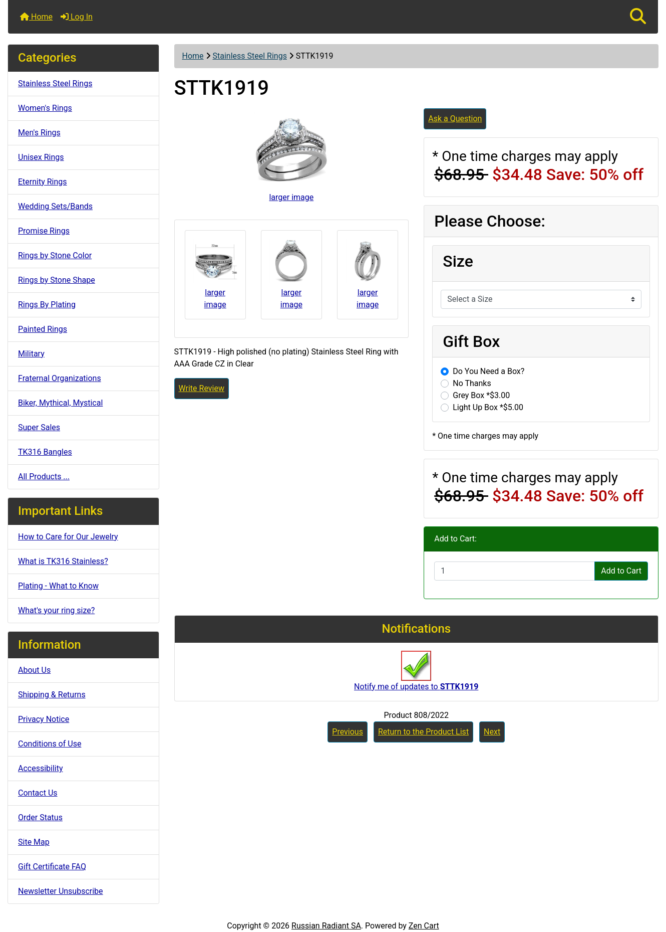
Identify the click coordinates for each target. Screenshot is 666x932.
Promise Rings (44, 231)
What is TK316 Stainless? (63, 561)
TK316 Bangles (45, 452)
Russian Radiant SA (326, 925)
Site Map (34, 842)
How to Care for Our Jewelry (68, 536)
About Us (34, 670)
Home (36, 17)
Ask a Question (455, 118)
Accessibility (40, 768)
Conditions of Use (49, 744)
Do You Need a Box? (488, 371)
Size (458, 261)
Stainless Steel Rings (250, 56)
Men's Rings (39, 132)
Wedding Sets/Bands (55, 206)
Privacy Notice (43, 719)
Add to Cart (621, 571)
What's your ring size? (56, 610)
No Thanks (472, 383)
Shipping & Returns (52, 694)
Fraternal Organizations (59, 378)
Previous (347, 731)
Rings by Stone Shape (56, 280)
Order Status (40, 817)
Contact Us (38, 793)
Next (492, 731)
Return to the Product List (423, 731)
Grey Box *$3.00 (481, 395)
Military (31, 353)
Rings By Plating (47, 304)
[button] (638, 17)
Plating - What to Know (58, 586)
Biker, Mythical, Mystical (60, 403)
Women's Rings (45, 108)
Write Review (201, 388)
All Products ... (44, 476)
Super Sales (39, 427)
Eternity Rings (42, 182)
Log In (77, 17)
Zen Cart (424, 925)
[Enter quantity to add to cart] (514, 571)
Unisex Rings (41, 157)
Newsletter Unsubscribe (60, 891)
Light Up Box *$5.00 (488, 407)
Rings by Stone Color (55, 255)
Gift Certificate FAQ (52, 866)
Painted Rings (42, 329)
